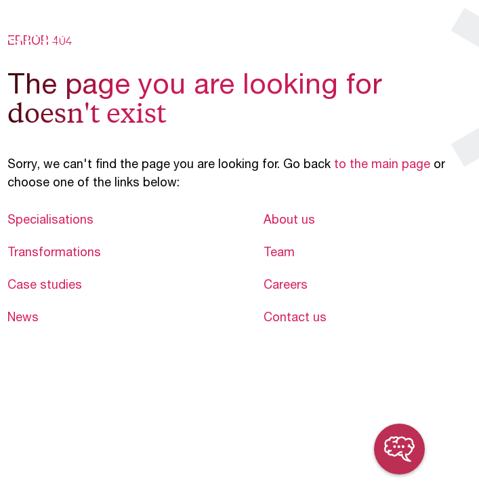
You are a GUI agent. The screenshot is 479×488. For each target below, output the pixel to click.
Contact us (295, 318)
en (418, 32)
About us (289, 221)
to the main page (382, 165)
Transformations (54, 253)
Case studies (44, 286)
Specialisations (50, 221)
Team (279, 253)
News (23, 318)
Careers (286, 286)
